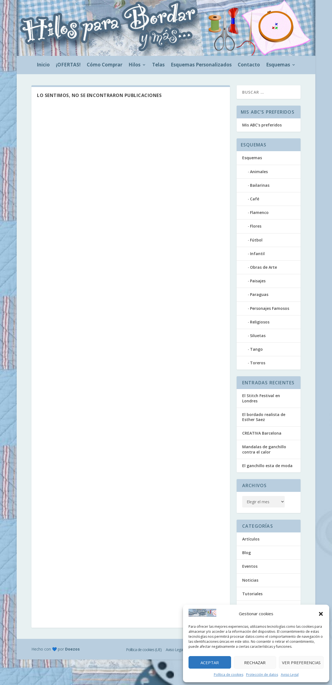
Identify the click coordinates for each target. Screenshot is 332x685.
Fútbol (256, 240)
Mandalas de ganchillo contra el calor (264, 449)
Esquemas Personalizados (201, 65)
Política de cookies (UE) (144, 649)
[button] (321, 614)
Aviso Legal (290, 674)
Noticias (250, 580)
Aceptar (209, 662)
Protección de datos (262, 674)
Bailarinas (259, 185)
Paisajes (258, 280)
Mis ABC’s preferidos (262, 125)
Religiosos (259, 322)
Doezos (72, 649)
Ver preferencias (301, 662)
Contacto (249, 65)
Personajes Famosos (269, 308)
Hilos (134, 65)
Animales (259, 171)
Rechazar (255, 662)
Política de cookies (228, 674)
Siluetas (258, 335)
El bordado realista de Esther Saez (263, 417)
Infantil (257, 253)
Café (254, 198)
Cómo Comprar (104, 65)
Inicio (43, 65)
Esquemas (278, 65)
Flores (255, 226)
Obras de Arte (263, 267)
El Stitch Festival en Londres (261, 398)
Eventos (249, 566)
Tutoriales (252, 593)
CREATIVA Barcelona (261, 433)
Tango (256, 349)
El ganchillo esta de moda (267, 465)
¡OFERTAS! (68, 65)
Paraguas (259, 294)
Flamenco (259, 212)
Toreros (257, 362)
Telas (158, 65)
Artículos (250, 539)
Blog (246, 552)
